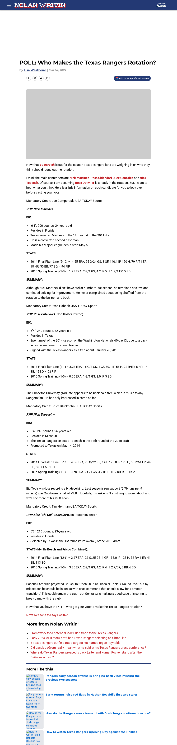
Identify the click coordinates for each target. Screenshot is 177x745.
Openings (62, 704)
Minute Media (22, 732)
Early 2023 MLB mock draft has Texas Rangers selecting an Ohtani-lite (78, 638)
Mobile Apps (40, 710)
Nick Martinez (79, 178)
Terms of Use (41, 717)
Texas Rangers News (50, 679)
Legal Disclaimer (95, 717)
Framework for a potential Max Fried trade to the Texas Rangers (74, 633)
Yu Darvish (47, 165)
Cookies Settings (67, 723)
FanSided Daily (66, 710)
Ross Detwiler (84, 183)
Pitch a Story (93, 710)
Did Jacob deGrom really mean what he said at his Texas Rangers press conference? (88, 647)
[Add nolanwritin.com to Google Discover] (132, 78)
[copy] (47, 78)
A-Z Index (38, 723)
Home (30, 679)
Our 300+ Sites (123, 704)
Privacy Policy (122, 710)
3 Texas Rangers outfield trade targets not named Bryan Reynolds (75, 643)
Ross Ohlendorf (101, 178)
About (36, 704)
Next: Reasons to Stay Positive (47, 615)
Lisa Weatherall (35, 70)
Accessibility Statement (129, 717)
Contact (89, 704)
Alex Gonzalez (123, 178)
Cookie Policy (65, 717)
